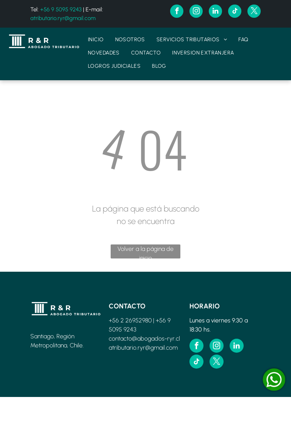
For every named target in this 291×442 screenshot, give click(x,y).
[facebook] (176, 12)
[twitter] (254, 12)
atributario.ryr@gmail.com (62, 18)
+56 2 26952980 (130, 320)
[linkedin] (215, 12)
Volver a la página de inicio (145, 251)
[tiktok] (234, 12)
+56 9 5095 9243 (60, 9)
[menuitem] (96, 39)
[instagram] (196, 12)
